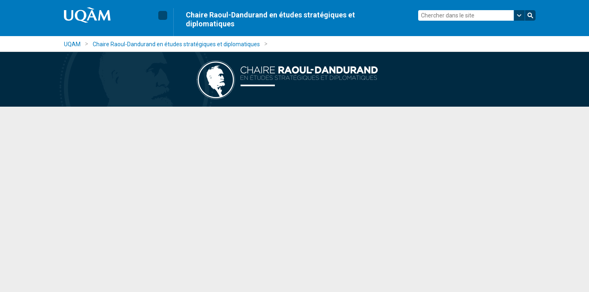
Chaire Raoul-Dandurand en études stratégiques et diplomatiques (270, 19)
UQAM (72, 44)
